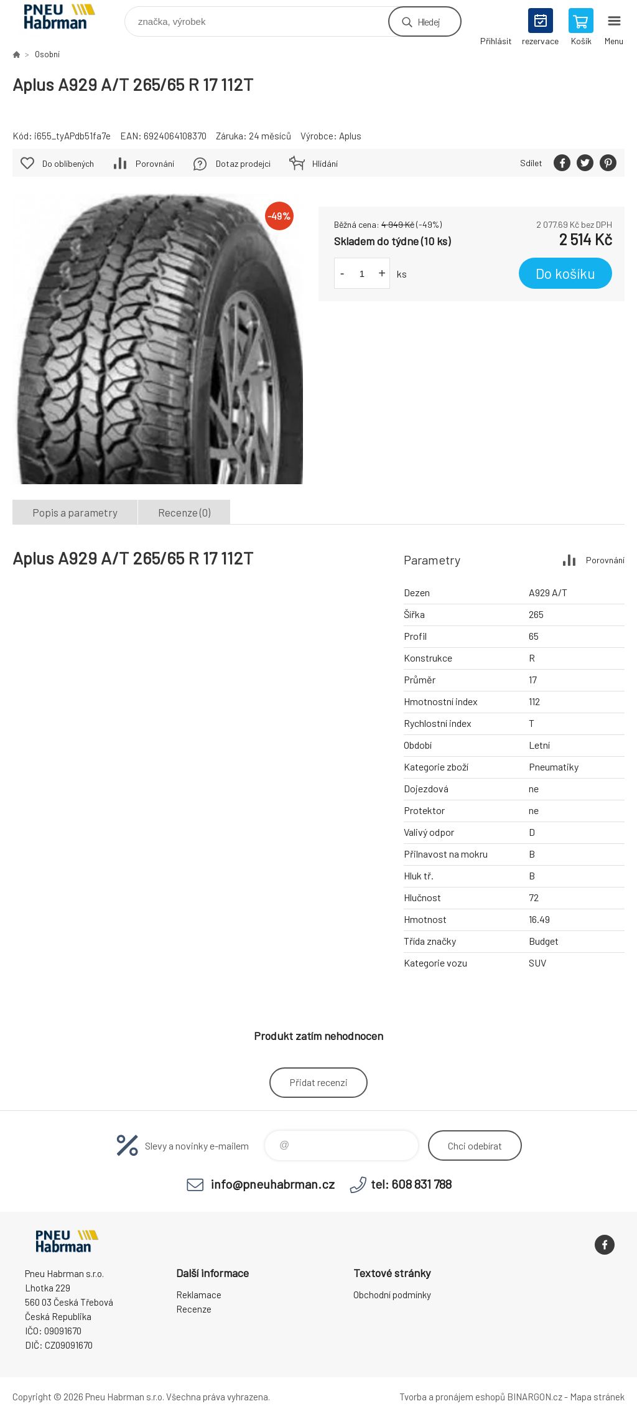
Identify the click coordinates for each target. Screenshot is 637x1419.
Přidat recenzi (318, 1082)
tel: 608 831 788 (411, 1183)
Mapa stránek (597, 1396)
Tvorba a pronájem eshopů (452, 1396)
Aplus (350, 135)
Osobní (47, 54)
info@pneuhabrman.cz (273, 1183)
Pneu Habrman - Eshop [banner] (67, 18)
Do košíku (565, 273)
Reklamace (198, 1294)
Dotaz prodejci (243, 163)
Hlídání (325, 163)
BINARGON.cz (534, 1396)
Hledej (428, 21)
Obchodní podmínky (392, 1294)
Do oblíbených (68, 163)
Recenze (194, 1308)
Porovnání (155, 163)
